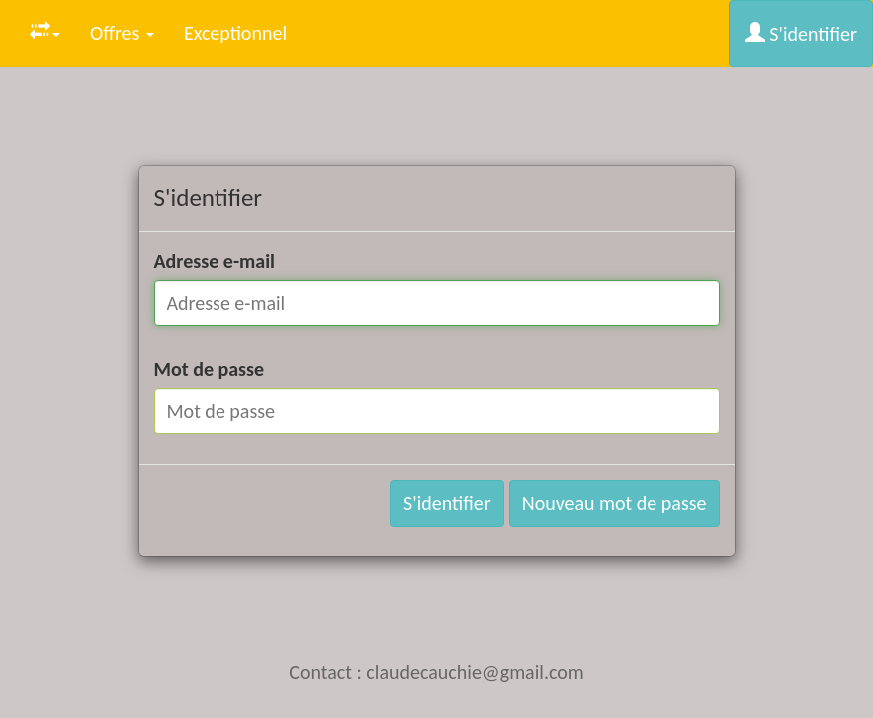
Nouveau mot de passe (614, 503)
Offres (122, 33)
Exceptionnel (235, 33)
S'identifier (801, 34)
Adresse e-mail (215, 261)
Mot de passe (209, 369)
